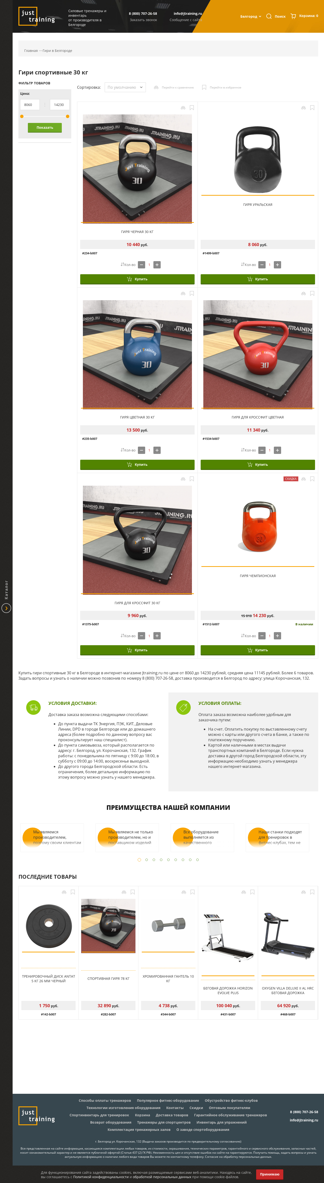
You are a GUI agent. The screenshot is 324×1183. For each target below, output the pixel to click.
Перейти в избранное (225, 87)
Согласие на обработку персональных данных (238, 1157)
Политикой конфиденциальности (101, 1177)
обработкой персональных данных (162, 1177)
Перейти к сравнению (178, 87)
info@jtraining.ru (188, 13)
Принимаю (269, 1174)
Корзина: (308, 16)
